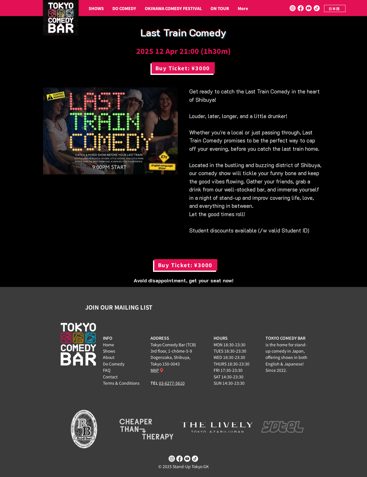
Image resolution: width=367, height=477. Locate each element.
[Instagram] (293, 8)
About (108, 357)
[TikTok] (317, 8)
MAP (155, 370)
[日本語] (334, 8)
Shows (109, 351)
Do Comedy (113, 364)
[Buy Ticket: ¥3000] (183, 68)
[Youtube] (309, 8)
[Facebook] (301, 8)
